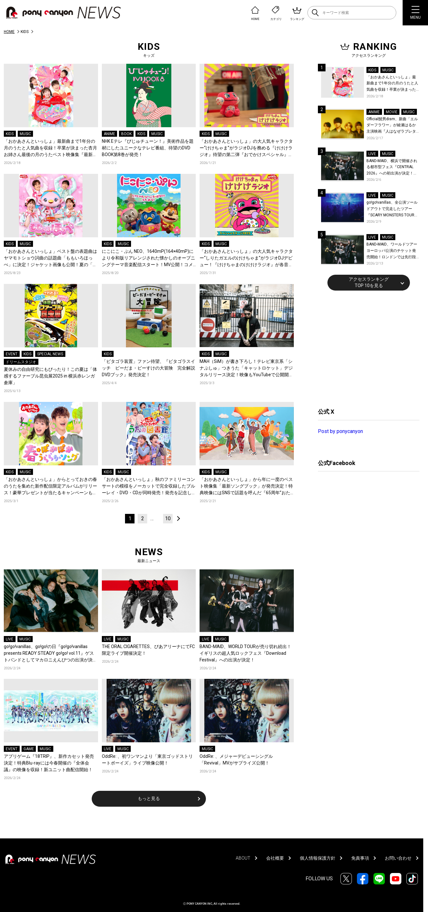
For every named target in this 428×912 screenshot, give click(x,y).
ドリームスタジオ (21, 362)
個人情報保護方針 (317, 858)
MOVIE (392, 112)
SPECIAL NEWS (50, 354)
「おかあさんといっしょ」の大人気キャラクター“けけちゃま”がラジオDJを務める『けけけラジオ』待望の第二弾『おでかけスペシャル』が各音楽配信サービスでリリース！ (246, 148)
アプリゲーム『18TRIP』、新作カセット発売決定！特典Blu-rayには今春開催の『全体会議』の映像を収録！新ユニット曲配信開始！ (49, 763)
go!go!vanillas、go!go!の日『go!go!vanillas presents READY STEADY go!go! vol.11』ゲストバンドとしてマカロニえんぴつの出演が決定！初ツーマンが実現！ (49, 653)
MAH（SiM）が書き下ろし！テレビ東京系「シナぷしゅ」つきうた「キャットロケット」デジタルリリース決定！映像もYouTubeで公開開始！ (246, 368)
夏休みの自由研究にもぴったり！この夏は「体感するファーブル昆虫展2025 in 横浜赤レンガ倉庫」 (50, 376)
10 (168, 518)
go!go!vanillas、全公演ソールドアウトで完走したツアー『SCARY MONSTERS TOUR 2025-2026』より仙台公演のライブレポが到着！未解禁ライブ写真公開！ (392, 209)
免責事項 (360, 858)
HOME (9, 32)
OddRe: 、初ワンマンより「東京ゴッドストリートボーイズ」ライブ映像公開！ (147, 759)
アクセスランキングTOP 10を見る (369, 282)
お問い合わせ (398, 858)
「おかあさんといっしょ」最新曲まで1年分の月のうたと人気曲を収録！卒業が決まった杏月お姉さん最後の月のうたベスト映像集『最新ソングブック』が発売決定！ (50, 148)
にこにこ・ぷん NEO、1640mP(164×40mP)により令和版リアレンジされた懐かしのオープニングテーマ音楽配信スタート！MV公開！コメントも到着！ (148, 258)
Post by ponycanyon (340, 431)
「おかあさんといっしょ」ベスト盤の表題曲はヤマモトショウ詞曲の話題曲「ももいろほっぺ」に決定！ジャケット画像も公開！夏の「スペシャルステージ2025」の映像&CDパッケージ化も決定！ (50, 258)
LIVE (9, 639)
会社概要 (275, 858)
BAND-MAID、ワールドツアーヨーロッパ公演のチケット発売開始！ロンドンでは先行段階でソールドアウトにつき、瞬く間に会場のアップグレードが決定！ (391, 251)
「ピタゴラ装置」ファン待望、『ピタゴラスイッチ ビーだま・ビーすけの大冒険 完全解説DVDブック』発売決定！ (148, 368)
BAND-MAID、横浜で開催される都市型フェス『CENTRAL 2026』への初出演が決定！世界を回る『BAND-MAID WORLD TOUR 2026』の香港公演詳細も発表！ (391, 168)
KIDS (10, 134)
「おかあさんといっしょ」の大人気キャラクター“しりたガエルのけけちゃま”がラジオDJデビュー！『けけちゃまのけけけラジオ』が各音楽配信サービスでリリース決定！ (246, 258)
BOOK (126, 134)
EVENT (11, 354)
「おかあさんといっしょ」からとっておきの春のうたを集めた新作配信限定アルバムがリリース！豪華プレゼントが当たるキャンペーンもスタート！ (50, 486)
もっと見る (149, 798)
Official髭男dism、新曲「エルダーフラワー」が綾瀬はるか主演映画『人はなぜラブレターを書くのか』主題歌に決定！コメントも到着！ (392, 126)
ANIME (109, 134)
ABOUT (243, 858)
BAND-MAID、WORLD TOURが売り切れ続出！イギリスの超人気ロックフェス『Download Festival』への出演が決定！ (245, 653)
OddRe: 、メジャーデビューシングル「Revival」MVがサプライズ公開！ (236, 759)
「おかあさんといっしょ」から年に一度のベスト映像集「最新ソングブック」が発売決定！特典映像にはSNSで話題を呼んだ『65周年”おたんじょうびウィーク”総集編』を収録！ (246, 486)
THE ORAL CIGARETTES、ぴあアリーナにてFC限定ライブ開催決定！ (148, 650)
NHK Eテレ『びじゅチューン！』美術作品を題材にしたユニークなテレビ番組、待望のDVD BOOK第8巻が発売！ (148, 148)
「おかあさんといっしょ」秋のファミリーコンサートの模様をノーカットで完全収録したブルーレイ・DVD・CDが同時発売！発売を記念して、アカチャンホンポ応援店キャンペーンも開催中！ (148, 486)
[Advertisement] (365, 348)
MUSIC (25, 134)
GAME (28, 749)
